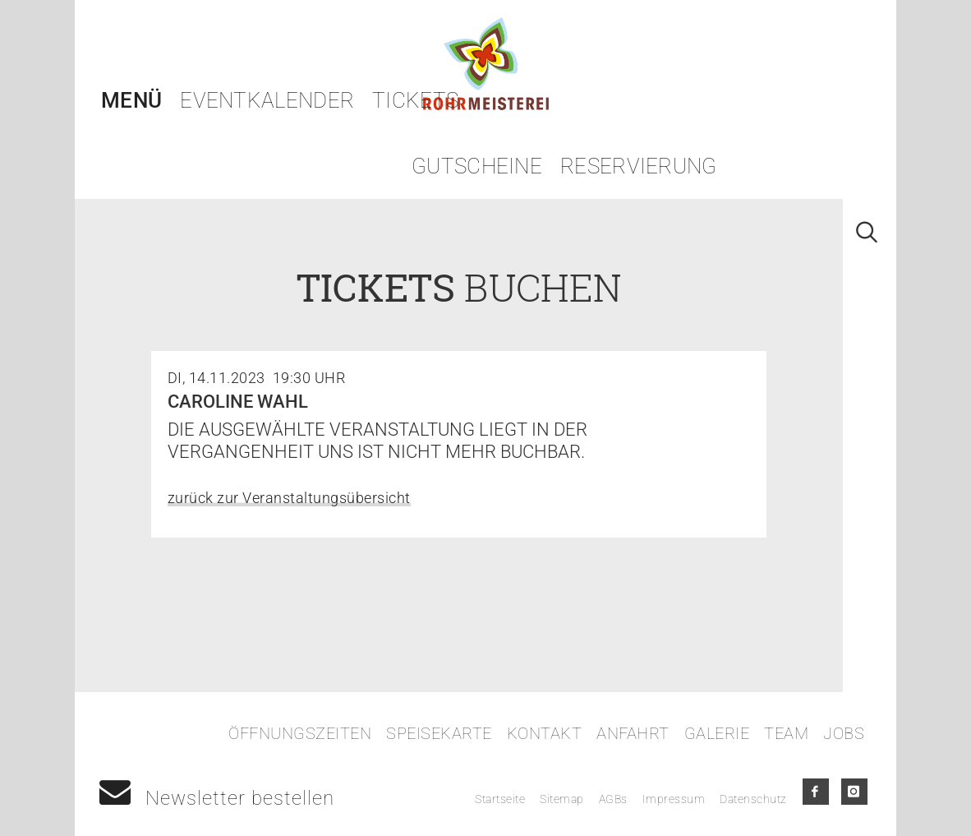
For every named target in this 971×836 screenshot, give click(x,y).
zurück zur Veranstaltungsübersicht (289, 497)
